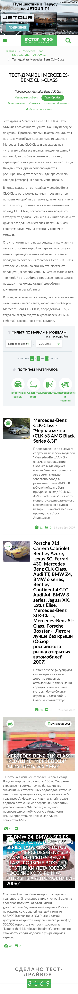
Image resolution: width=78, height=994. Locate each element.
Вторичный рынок (18, 388)
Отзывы (34, 103)
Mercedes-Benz (18, 344)
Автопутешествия (54, 386)
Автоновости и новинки (67, 390)
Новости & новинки (57, 103)
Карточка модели (26, 97)
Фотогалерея (16, 103)
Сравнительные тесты (37, 388)
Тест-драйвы (52, 97)
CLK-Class (49, 344)
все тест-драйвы (57, 336)
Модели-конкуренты (39, 109)
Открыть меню (5, 45)
